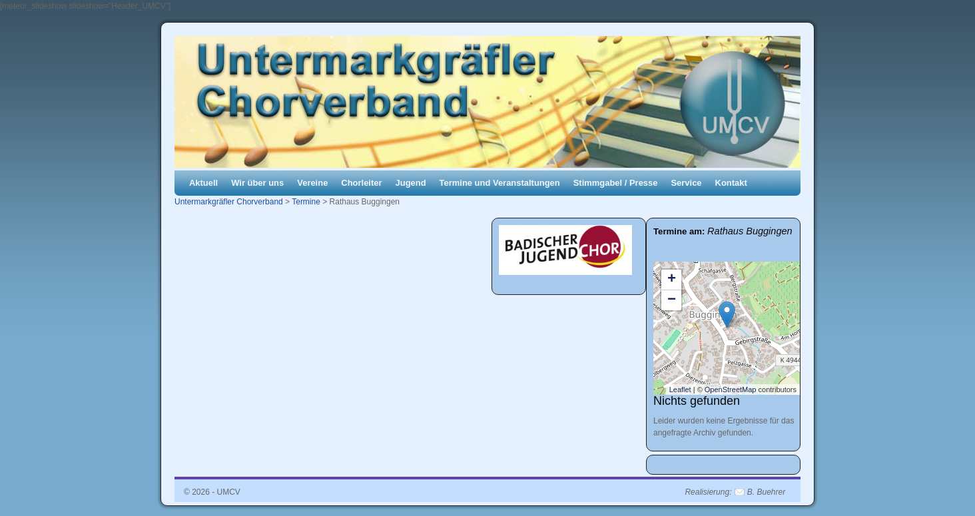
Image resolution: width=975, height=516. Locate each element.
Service (686, 183)
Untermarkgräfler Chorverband (228, 201)
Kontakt (731, 183)
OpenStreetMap (731, 389)
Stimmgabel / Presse (615, 183)
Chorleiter (361, 183)
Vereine (312, 183)
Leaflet (680, 389)
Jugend (411, 183)
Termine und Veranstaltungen (500, 183)
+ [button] (671, 280)
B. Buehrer (766, 492)
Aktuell (203, 183)
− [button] (671, 300)
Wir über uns (257, 183)
